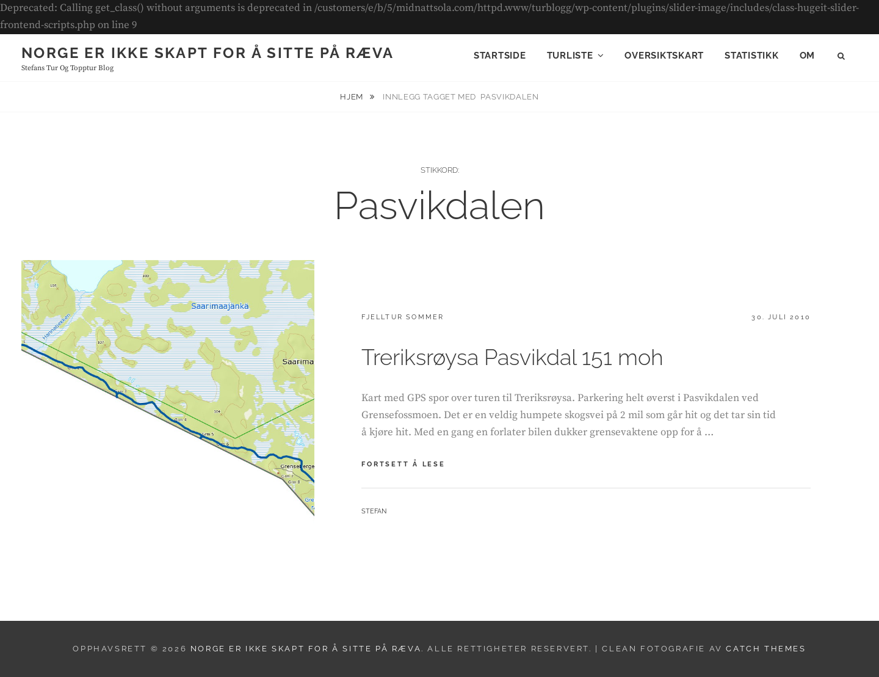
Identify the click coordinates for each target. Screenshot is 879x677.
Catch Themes (766, 648)
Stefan (373, 511)
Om (808, 55)
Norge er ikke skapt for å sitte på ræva (207, 53)
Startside (500, 55)
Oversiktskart (664, 55)
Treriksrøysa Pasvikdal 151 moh (512, 357)
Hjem (352, 96)
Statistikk (752, 55)
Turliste (570, 55)
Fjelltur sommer (402, 317)
